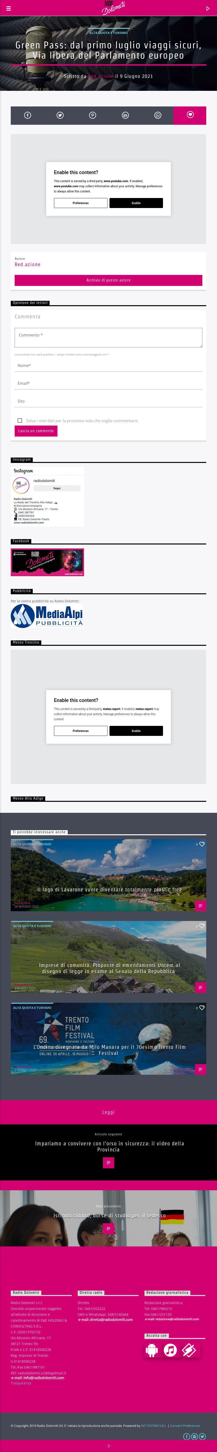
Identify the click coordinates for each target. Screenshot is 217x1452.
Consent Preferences (185, 1425)
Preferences (81, 203)
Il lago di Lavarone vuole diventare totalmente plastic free (109, 889)
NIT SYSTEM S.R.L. (154, 1425)
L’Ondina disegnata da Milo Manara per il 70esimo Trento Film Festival (109, 1050)
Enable (136, 203)
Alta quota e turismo (108, 33)
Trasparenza (21, 1383)
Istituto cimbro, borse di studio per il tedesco (110, 1215)
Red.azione (101, 76)
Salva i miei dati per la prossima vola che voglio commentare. (82, 420)
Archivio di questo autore (109, 280)
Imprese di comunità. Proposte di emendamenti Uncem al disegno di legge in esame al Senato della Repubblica (109, 968)
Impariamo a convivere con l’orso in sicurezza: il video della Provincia (109, 1146)
